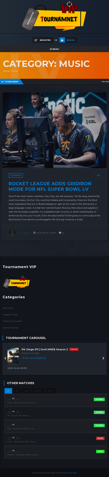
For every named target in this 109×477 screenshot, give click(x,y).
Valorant (38, 391)
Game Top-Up (10, 327)
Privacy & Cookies (13, 321)
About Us (8, 308)
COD (26, 391)
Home (6, 71)
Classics (15, 175)
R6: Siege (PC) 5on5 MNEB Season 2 (50, 349)
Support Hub (10, 314)
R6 (17, 391)
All (8, 391)
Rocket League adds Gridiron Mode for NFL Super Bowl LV (50, 186)
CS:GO (50, 391)
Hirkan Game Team (69, 473)
